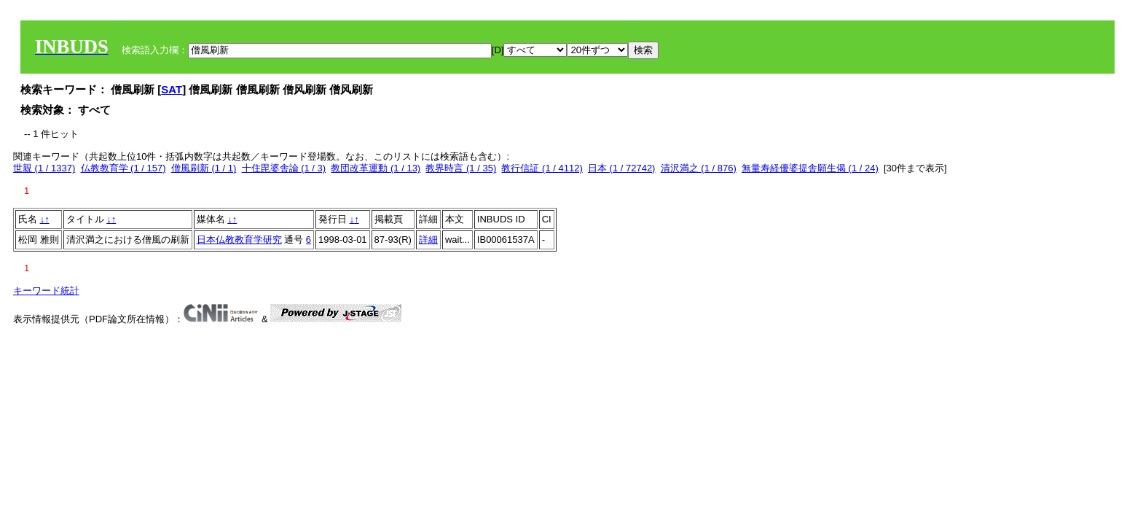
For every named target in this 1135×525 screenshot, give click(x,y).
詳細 (428, 239)
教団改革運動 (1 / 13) (375, 168)
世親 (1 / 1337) (44, 168)
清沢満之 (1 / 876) (699, 168)
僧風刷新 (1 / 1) (204, 168)
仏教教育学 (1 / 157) (123, 168)
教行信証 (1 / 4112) (541, 168)
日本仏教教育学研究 (239, 239)
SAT (171, 89)
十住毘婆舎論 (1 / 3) (284, 168)
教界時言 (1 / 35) (460, 168)
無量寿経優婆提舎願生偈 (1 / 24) (810, 168)
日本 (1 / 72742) (622, 168)
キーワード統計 (46, 290)
